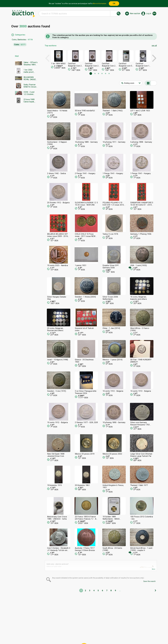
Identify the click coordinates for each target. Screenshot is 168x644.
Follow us (99, 637)
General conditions (96, 632)
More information (99, 3)
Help (83, 632)
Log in (148, 13)
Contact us (85, 637)
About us (74, 637)
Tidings (65, 637)
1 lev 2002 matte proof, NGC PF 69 (29, 71)
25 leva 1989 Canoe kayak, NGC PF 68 (29, 100)
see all (154, 45)
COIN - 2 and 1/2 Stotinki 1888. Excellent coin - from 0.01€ (30, 93)
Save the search (149, 581)
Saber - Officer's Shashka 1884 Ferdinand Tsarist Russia (30, 63)
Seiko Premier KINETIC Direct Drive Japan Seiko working (30, 86)
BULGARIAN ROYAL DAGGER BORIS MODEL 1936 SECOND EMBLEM (30, 78)
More (153, 569)
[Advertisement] (24, 150)
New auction (135, 13)
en (154, 13)
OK (114, 3)
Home (64, 632)
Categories (20, 35)
